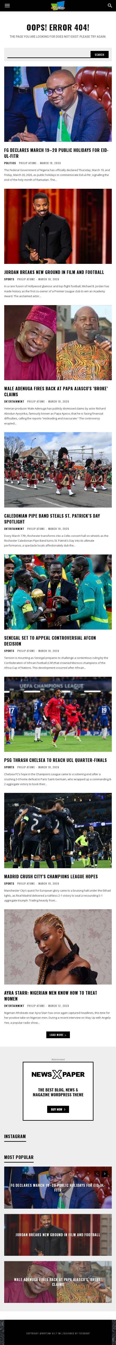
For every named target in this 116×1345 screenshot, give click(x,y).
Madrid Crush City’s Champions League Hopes (51, 876)
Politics (10, 163)
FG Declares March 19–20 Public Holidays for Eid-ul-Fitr (56, 153)
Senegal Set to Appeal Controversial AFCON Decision (50, 641)
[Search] (100, 54)
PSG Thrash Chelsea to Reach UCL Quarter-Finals (55, 760)
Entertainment (14, 401)
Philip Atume (27, 163)
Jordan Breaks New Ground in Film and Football (54, 272)
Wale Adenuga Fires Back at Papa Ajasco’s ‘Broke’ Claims (56, 391)
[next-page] (104, 1174)
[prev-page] (97, 1174)
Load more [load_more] (58, 1035)
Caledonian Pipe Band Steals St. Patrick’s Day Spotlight (52, 519)
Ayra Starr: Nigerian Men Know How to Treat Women (50, 996)
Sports (9, 279)
